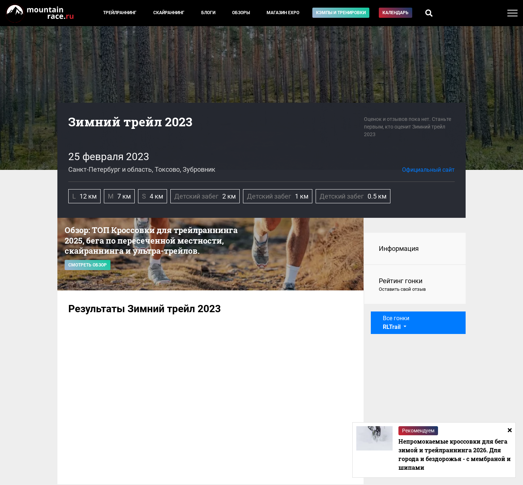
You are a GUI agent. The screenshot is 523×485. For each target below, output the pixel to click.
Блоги (208, 12)
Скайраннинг (169, 12)
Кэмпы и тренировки (341, 12)
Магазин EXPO (283, 12)
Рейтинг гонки (415, 285)
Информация (399, 248)
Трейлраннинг (120, 12)
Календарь (395, 12)
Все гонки (396, 322)
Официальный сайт (428, 169)
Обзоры (241, 12)
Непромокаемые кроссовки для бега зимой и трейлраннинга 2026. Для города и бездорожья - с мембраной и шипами (454, 454)
